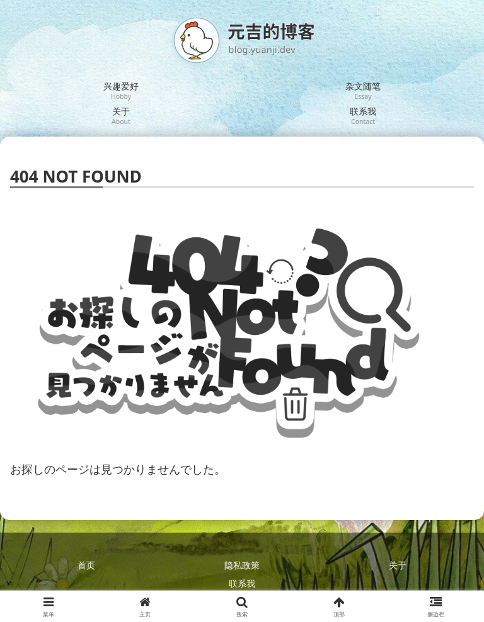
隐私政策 (242, 565)
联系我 (242, 583)
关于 (397, 565)
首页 (86, 565)
